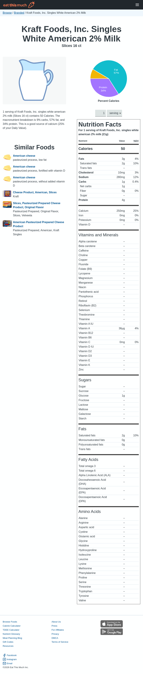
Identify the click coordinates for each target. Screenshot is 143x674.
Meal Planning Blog (12, 638)
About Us (56, 621)
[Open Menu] (137, 5)
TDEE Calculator (11, 630)
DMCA (55, 638)
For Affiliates (58, 630)
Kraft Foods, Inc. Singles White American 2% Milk (71, 33)
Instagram (10, 659)
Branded (19, 12)
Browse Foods (10, 621)
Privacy (55, 634)
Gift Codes (8, 642)
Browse (7, 12)
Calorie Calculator (11, 626)
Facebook (10, 655)
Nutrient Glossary (11, 634)
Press (54, 626)
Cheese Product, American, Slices (35, 192)
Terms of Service (60, 642)
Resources (8, 646)
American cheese (24, 155)
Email (7, 663)
